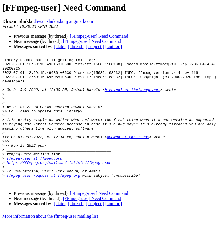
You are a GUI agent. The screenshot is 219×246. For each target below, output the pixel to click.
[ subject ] (95, 46)
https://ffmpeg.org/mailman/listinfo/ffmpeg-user (59, 183)
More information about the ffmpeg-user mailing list (50, 241)
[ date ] (60, 46)
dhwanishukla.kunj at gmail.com (63, 21)
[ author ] (113, 46)
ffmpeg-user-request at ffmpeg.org (43, 199)
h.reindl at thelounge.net (132, 96)
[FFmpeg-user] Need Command (99, 36)
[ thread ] (76, 46)
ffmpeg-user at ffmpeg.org (34, 178)
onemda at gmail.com (128, 153)
